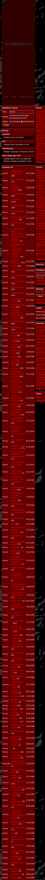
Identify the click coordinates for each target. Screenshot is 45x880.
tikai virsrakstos (27, 121)
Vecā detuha (16, 199)
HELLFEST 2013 (17, 504)
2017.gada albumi (18, 293)
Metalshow (15, 709)
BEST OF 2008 (17, 653)
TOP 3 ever (15, 368)
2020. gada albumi (18, 269)
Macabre (14, 878)
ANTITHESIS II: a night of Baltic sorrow (17, 684)
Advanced (39, 299)
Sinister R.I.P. (16, 874)
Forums (23, 118)
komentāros (15, 121)
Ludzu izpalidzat (17, 845)
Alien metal (15, 721)
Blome (13, 705)
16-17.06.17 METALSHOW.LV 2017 (17, 362)
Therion (14, 356)
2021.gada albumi (18, 281)
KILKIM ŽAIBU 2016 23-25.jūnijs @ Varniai (17, 374)
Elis (12, 833)
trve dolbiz (15, 635)
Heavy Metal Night (18, 781)
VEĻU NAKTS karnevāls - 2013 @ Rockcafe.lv (17, 479)
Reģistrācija (40, 280)
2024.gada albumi (18, 211)
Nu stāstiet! (15, 696)
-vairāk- (38, 162)
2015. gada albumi (18, 193)
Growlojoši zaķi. (17, 536)
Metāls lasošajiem (18, 287)
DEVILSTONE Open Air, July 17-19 (17, 629)
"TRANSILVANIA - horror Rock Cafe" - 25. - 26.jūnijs (18, 586)
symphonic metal (17, 731)
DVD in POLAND (17, 805)
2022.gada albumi (18, 223)
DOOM (14, 266)
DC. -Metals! (16, 547)
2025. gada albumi (18, 179)
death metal (15, 752)
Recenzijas (24, 115)
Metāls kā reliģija (17, 518)
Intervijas (14, 118)
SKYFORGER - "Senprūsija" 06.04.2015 (16, 412)
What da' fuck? (16, 327)
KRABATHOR (16, 601)
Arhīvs (38, 397)
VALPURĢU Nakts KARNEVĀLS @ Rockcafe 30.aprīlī (18, 454)
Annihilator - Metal (18, 567)
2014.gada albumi (18, 205)
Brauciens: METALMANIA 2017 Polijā (16, 398)
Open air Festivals (18, 827)
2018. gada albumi (18, 275)
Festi (13, 524)
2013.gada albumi (18, 321)
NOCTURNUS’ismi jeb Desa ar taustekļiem (18, 530)
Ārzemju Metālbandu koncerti (15, 187)
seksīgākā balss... (18, 862)
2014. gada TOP (17, 440)
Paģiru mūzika (16, 658)
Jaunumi (14, 115)
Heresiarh (15, 718)
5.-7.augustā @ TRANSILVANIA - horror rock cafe (17, 575)
